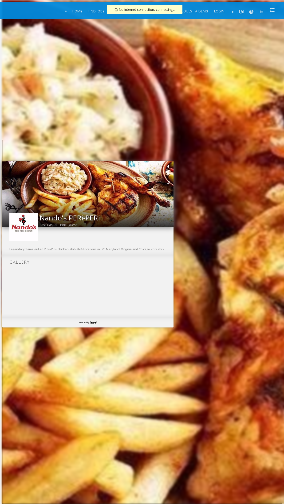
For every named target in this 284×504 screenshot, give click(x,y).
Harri (94, 322)
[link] (169, 166)
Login (219, 11)
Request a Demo (193, 11)
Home (77, 11)
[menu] (271, 10)
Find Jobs (96, 11)
